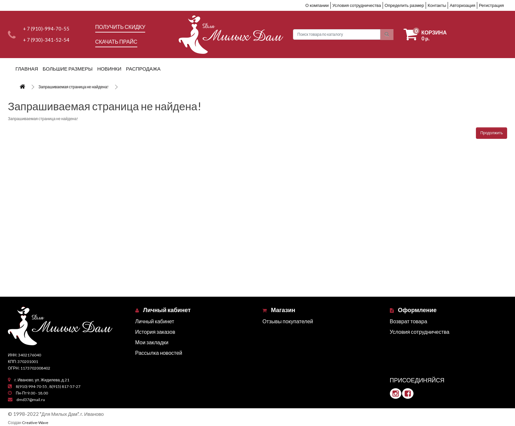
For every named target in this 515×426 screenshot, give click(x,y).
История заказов (155, 332)
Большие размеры (68, 69)
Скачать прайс (116, 41)
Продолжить (491, 132)
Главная (26, 69)
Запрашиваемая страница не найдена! (73, 86)
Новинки (109, 69)
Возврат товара (408, 321)
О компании (317, 5)
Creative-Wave (35, 422)
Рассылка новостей (158, 353)
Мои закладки (151, 342)
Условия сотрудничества (356, 5)
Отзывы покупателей (287, 321)
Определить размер (404, 5)
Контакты (437, 5)
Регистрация (491, 5)
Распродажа (143, 69)
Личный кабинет (154, 321)
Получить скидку (120, 27)
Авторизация (462, 5)
